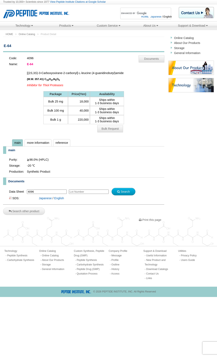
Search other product (24, 211)
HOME (9, 34)
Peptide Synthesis (17, 255)
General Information (187, 53)
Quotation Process (87, 273)
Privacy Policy (189, 255)
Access (115, 273)
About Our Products (187, 43)
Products (66, 25)
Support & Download (193, 25)
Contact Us (152, 273)
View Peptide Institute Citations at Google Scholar (78, 1)
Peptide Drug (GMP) (88, 269)
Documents (151, 58)
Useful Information (156, 255)
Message (116, 255)
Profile (115, 260)
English (59, 198)
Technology (24, 25)
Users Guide (188, 260)
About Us (150, 25)
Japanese (45, 198)
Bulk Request (110, 128)
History (115, 269)
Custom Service (108, 25)
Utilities (182, 251)
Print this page (150, 220)
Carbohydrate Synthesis (20, 260)
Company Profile (117, 251)
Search (123, 191)
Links (149, 278)
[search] (140, 13)
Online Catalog (27, 34)
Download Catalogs (157, 269)
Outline (115, 264)
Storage (179, 48)
